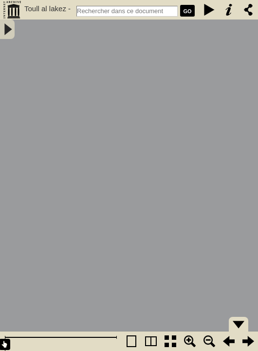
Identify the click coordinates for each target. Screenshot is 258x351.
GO (187, 11)
